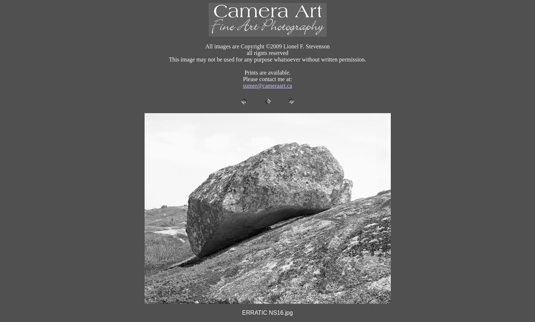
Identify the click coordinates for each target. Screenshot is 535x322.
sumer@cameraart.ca (267, 86)
